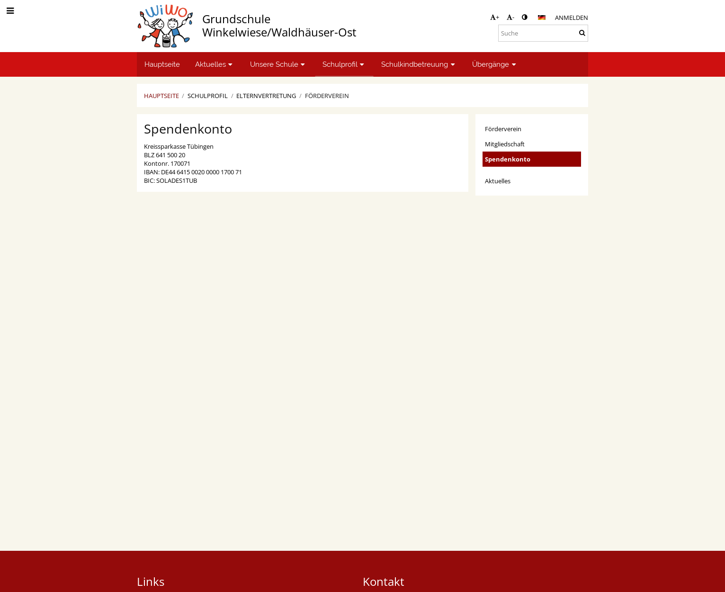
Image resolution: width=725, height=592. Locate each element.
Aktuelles (497, 181)
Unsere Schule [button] (278, 64)
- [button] (510, 17)
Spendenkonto (507, 159)
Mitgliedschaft (505, 144)
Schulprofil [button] (344, 64)
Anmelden (571, 17)
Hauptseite (161, 95)
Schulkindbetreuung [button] (419, 64)
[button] (542, 17)
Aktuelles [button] (215, 64)
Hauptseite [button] (162, 64)
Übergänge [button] (495, 64)
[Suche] (543, 33)
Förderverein (327, 95)
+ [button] (494, 17)
